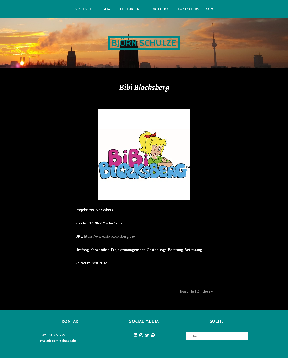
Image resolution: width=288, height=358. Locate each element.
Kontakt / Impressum (195, 9)
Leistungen (130, 9)
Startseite (84, 9)
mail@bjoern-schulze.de (58, 341)
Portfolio (159, 9)
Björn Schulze (144, 43)
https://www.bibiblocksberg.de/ (109, 236)
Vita (106, 9)
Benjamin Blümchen (195, 291)
